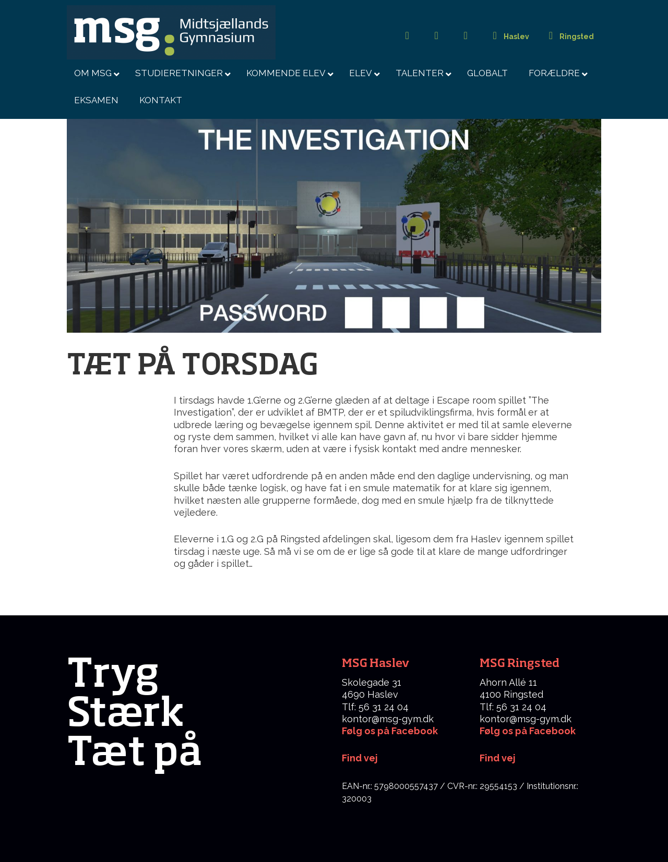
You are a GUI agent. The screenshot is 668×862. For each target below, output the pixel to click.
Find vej (498, 757)
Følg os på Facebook (390, 730)
